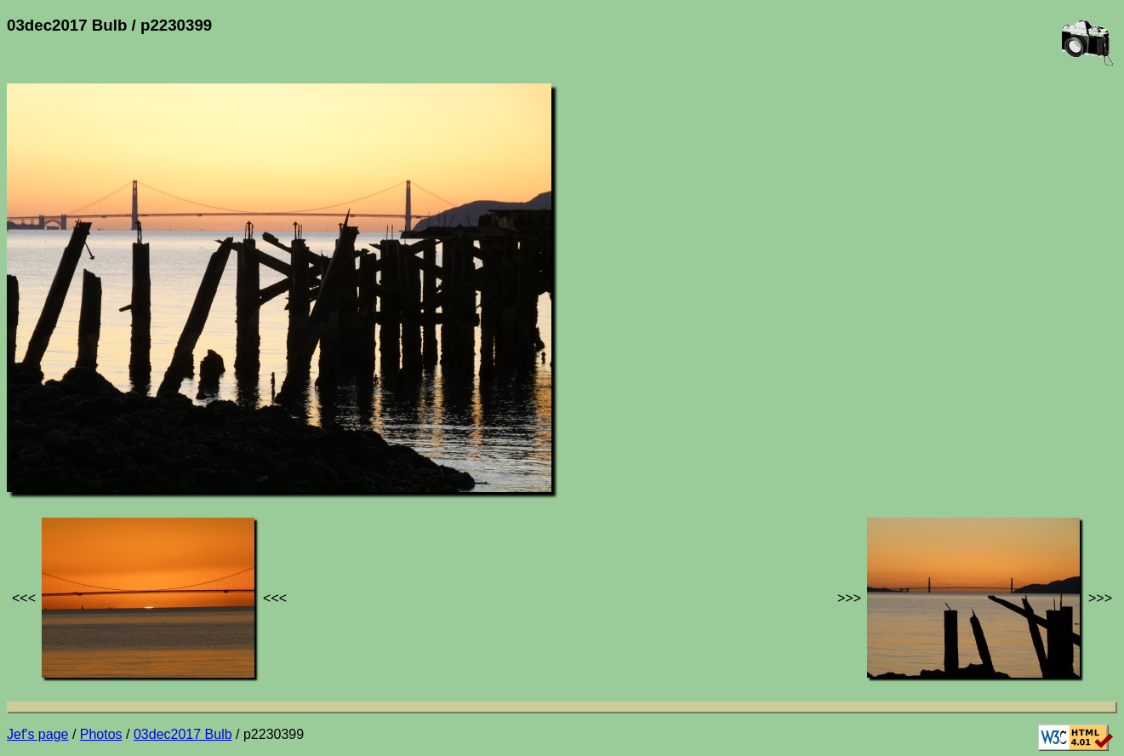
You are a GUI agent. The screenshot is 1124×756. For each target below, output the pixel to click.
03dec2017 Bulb (183, 734)
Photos (101, 734)
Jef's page (37, 734)
